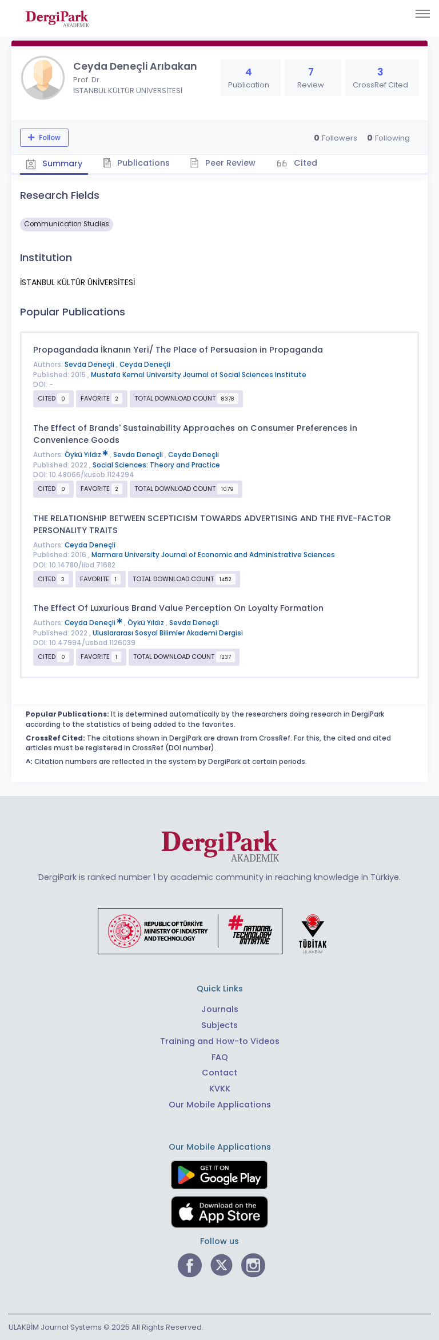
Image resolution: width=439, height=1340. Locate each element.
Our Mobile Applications (220, 1104)
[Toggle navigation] (422, 14)
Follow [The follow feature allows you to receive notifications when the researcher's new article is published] (49, 137)
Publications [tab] (136, 163)
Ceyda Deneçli (144, 364)
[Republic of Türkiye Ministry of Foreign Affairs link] (219, 931)
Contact (219, 1072)
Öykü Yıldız (87, 454)
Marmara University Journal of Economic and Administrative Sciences (213, 554)
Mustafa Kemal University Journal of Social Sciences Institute (198, 374)
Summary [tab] (54, 163)
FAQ (219, 1057)
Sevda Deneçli (90, 364)
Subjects (219, 1025)
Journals (219, 1009)
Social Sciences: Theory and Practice (156, 465)
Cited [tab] (304, 163)
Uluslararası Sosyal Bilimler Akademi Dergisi (168, 633)
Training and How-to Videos (220, 1041)
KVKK (219, 1088)
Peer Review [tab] (223, 163)
